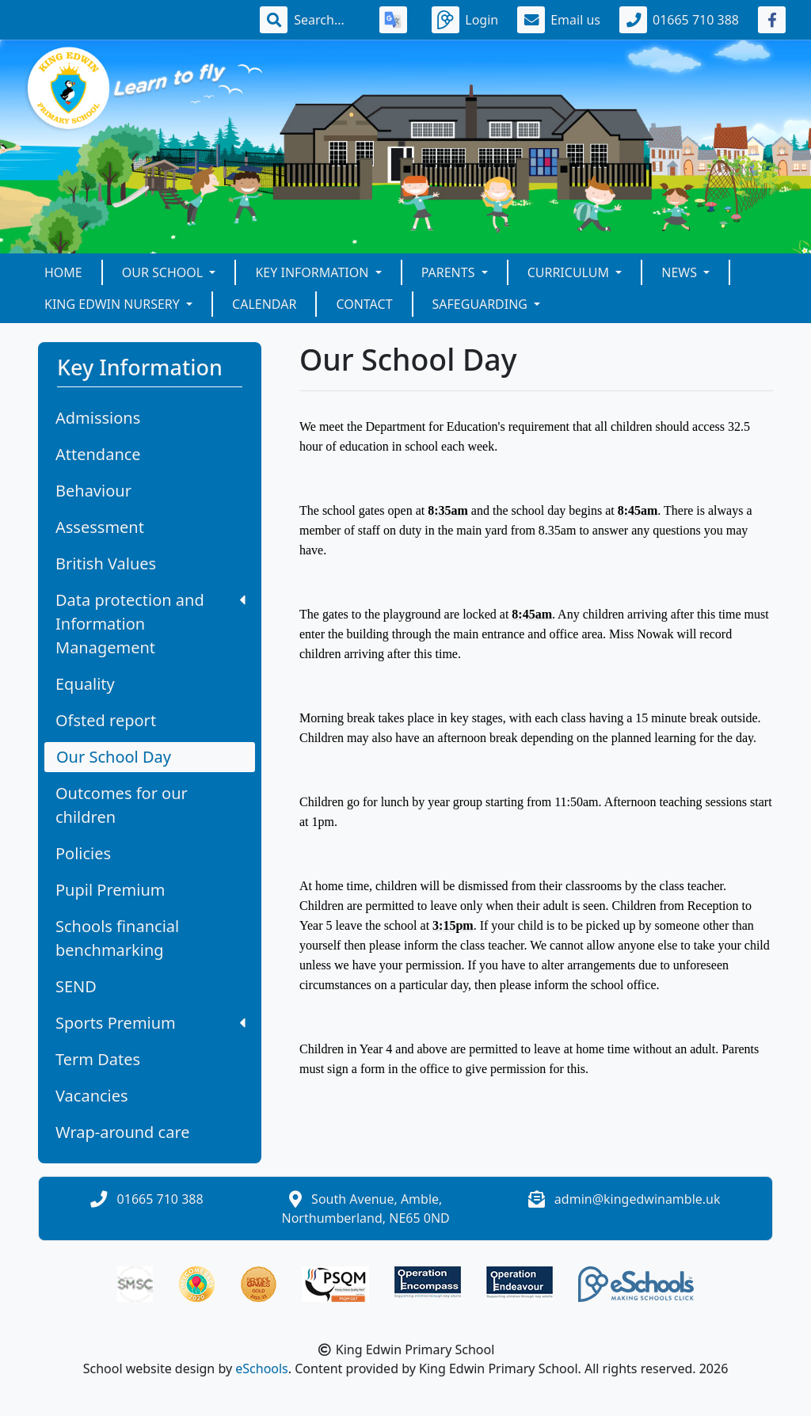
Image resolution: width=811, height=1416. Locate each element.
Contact (364, 304)
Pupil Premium (110, 889)
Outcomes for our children (121, 805)
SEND (76, 986)
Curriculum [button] (570, 272)
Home (63, 272)
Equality (85, 684)
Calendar (264, 304)
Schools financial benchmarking (117, 938)
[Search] (327, 19)
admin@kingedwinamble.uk (637, 1199)
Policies (83, 853)
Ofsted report (105, 720)
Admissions (97, 417)
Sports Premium (150, 1022)
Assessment (99, 527)
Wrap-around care (122, 1132)
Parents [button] (449, 272)
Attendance (98, 454)
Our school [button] (164, 272)
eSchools (261, 1368)
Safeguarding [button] (481, 304)
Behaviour (93, 490)
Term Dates (97, 1059)
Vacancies (91, 1095)
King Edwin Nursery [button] (113, 304)
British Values (105, 563)
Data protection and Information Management (150, 623)
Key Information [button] (313, 272)
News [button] (680, 272)
